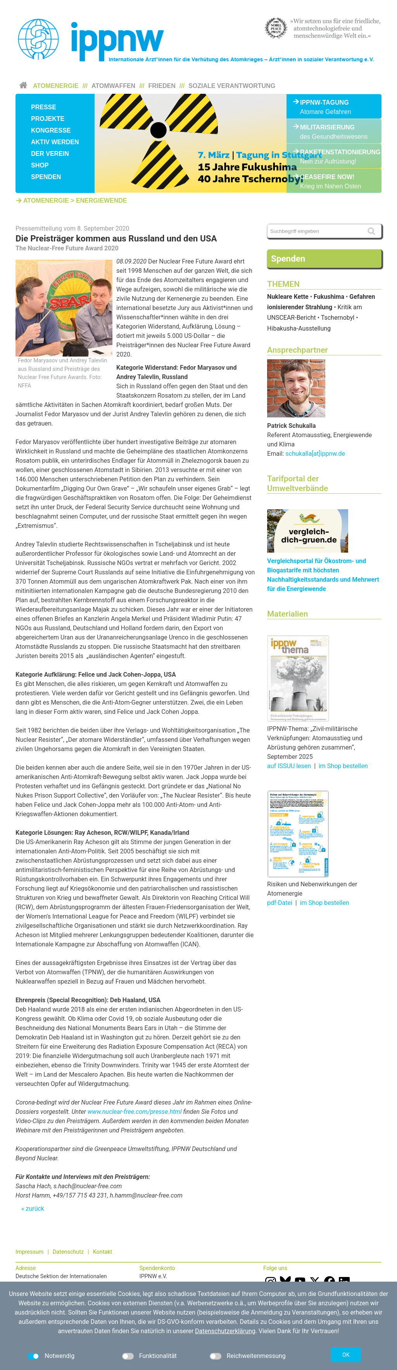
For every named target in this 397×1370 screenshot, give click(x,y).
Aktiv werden (55, 142)
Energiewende (101, 200)
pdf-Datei (279, 902)
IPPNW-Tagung (324, 102)
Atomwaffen (113, 86)
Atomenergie (56, 86)
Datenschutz (68, 1252)
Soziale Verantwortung (231, 86)
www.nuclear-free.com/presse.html (134, 1111)
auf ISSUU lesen (289, 766)
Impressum (29, 1252)
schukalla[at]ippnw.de (315, 453)
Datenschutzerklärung (225, 1331)
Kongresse (51, 130)
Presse (43, 107)
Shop (39, 165)
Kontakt (102, 1252)
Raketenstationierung (334, 152)
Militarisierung (327, 127)
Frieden (162, 86)
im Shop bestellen (343, 766)
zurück (35, 1208)
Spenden (46, 177)
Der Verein (50, 153)
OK (345, 1355)
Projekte (47, 118)
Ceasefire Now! (327, 177)
